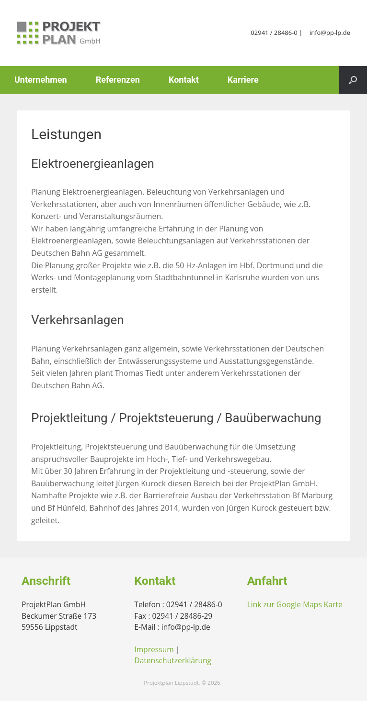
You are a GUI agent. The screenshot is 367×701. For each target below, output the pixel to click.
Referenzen (118, 80)
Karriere (243, 80)
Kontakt (184, 80)
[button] (353, 80)
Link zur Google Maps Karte (295, 604)
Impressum (153, 649)
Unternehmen (40, 80)
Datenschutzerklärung (172, 660)
